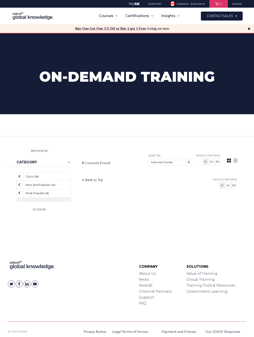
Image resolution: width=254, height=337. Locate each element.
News (144, 279)
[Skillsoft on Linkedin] (27, 283)
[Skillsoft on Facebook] (19, 283)
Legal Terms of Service (130, 332)
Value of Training (201, 273)
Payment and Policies (179, 332)
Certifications (139, 16)
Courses (108, 16)
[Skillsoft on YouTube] (34, 283)
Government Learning (207, 291)
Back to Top (92, 180)
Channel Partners (155, 291)
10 (205, 161)
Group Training (200, 279)
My (134, 4)
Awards (145, 285)
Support (146, 297)
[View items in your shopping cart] (218, 4)
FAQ (142, 303)
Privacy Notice (95, 332)
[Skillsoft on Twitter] (11, 283)
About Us (147, 273)
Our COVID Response (222, 332)
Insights (170, 16)
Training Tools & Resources (210, 285)
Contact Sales (222, 16)
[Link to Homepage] (32, 266)
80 (218, 161)
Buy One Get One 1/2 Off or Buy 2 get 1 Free (110, 28)
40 (211, 161)
